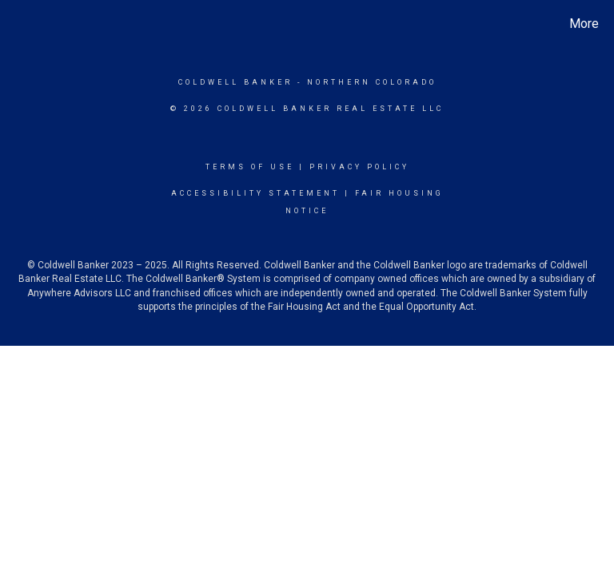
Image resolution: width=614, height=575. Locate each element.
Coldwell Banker (235, 82)
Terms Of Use (249, 167)
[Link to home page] (15, 24)
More (584, 23)
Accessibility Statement (255, 193)
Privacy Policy (359, 167)
